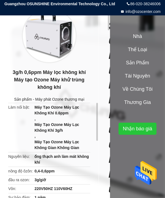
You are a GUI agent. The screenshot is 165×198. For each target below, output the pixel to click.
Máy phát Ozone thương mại (59, 99)
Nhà (137, 36)
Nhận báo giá (137, 128)
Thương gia (137, 102)
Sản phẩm (23, 99)
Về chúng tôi (137, 89)
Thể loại (137, 49)
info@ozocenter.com (142, 11)
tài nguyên (137, 76)
